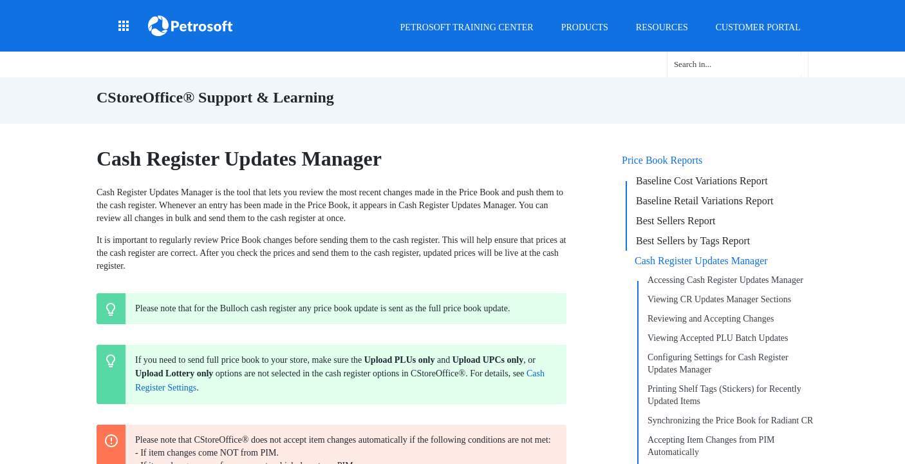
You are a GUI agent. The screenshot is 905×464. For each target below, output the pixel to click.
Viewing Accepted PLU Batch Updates (718, 338)
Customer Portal (758, 27)
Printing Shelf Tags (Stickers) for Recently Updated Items (724, 395)
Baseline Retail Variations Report (704, 200)
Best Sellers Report (676, 220)
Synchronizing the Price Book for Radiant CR (730, 420)
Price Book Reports (662, 160)
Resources (662, 27)
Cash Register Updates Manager (701, 260)
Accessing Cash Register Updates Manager (725, 280)
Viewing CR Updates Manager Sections (719, 299)
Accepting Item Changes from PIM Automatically (711, 446)
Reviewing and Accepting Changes (711, 319)
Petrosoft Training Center (467, 27)
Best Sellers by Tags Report (693, 240)
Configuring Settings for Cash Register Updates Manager (718, 363)
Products (584, 27)
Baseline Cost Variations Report (702, 180)
